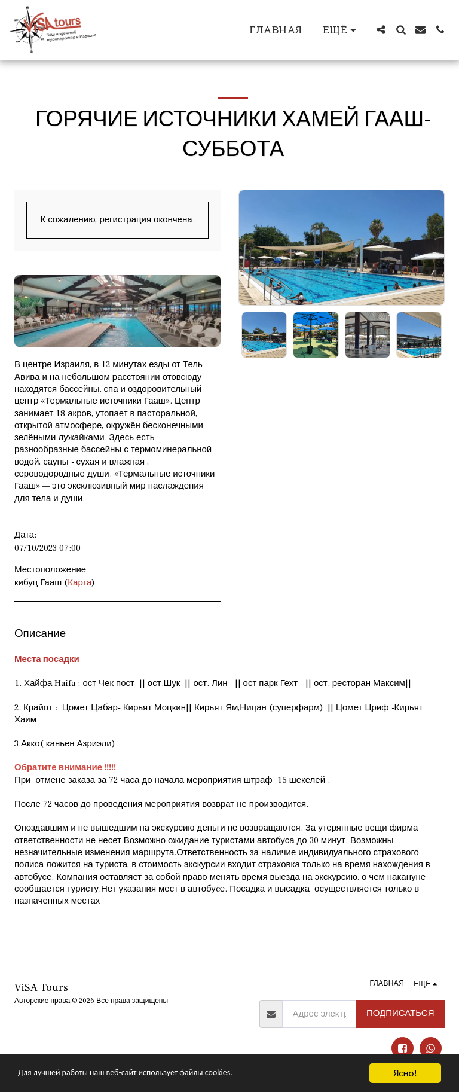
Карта (79, 582)
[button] (381, 30)
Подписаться (400, 1013)
